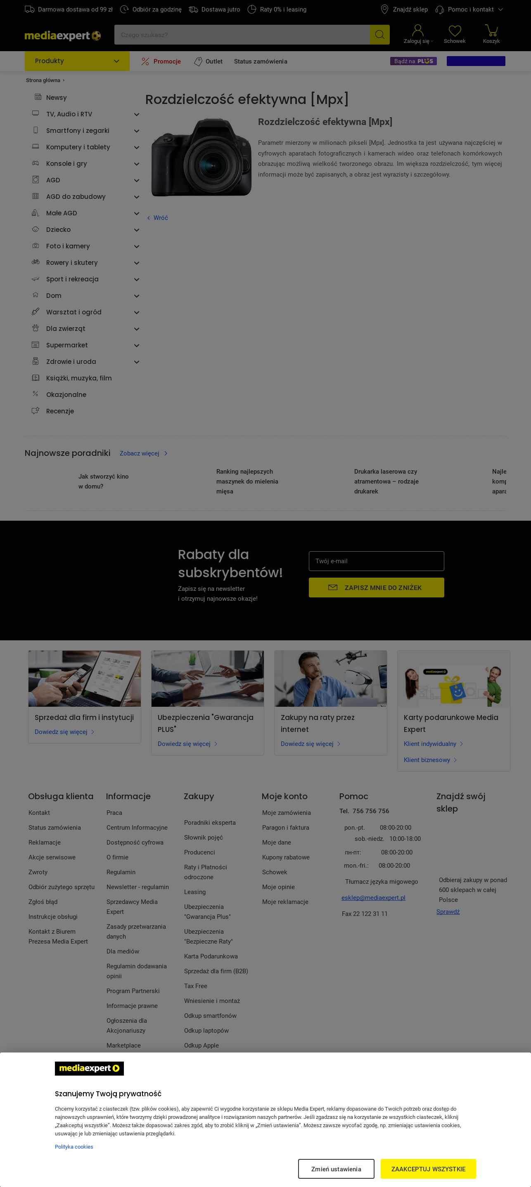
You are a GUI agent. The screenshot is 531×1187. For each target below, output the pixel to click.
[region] (265, 1119)
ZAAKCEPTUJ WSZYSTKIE (428, 1169)
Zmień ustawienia (336, 1169)
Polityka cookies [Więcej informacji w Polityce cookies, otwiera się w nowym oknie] (74, 1146)
